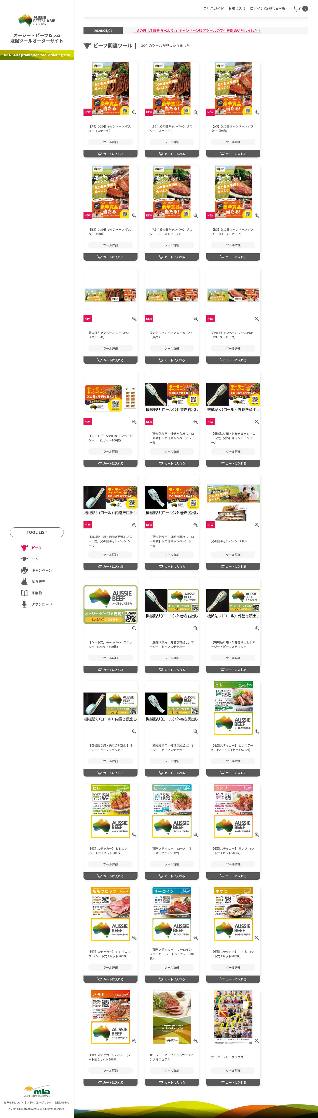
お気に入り (237, 8)
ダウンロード (42, 604)
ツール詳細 (110, 142)
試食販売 (38, 581)
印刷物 (37, 592)
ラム (35, 558)
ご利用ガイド (213, 8)
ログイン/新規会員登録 (268, 8)
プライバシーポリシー (39, 1102)
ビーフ (37, 547)
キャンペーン (42, 570)
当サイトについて (14, 1102)
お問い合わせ (62, 1102)
